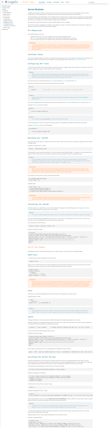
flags (72, 97)
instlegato (30, 208)
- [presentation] (1, 9)
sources (64, 80)
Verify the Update (43, 213)
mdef (53, 80)
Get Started (42, 2)
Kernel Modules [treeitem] (6, 16)
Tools (62, 2)
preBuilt (79, 102)
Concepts (49, 2)
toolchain (35, 38)
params (67, 97)
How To (68, 2)
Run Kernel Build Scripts (80, 59)
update (85, 206)
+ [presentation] (1, 6)
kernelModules (35, 124)
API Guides (56, 2)
